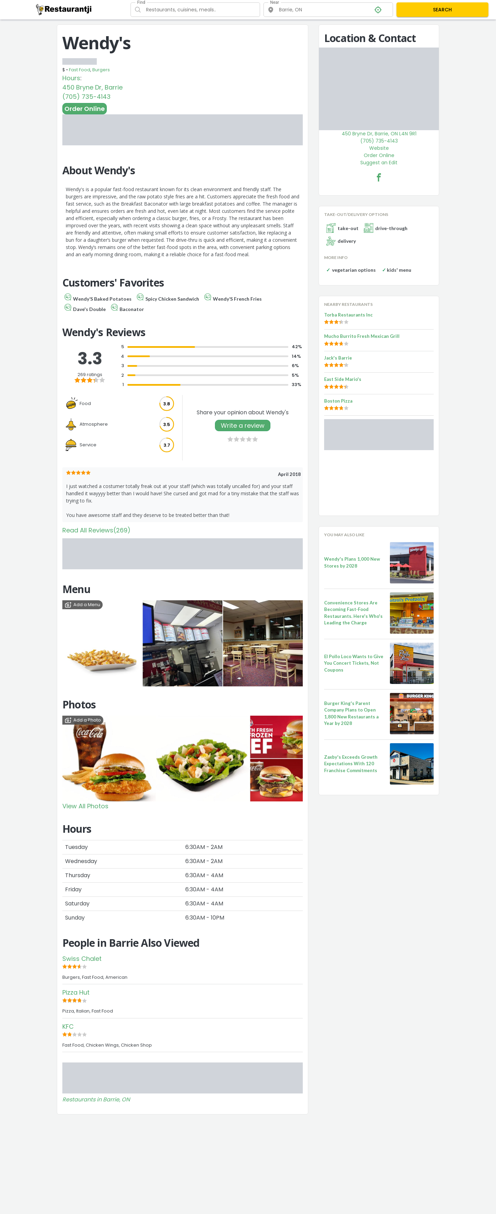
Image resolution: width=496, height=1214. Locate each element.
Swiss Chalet (82, 958)
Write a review (243, 425)
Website (379, 148)
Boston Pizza (338, 401)
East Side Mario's (342, 379)
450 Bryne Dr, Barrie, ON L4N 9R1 (379, 133)
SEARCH (442, 9)
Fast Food (79, 69)
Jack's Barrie (338, 358)
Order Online (84, 108)
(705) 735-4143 (86, 96)
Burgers (101, 69)
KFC (68, 1026)
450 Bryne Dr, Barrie (92, 87)
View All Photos (85, 806)
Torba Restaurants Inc (348, 315)
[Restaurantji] (63, 9)
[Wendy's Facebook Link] (379, 177)
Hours (71, 78)
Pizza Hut (76, 992)
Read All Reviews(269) (96, 530)
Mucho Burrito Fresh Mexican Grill (362, 336)
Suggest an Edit (378, 162)
